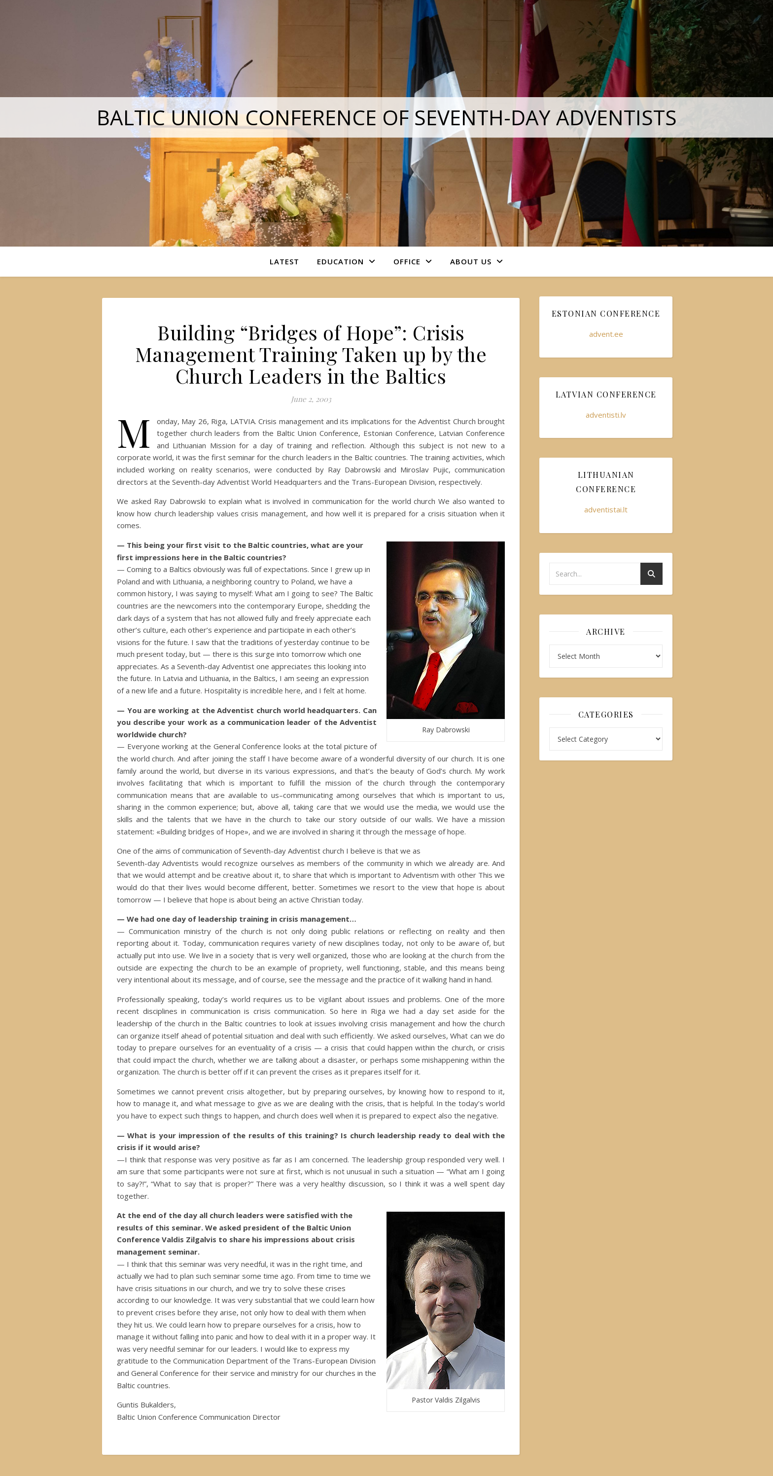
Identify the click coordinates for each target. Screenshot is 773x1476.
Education (340, 261)
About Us (471, 261)
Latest (284, 261)
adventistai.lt (606, 509)
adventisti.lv (606, 415)
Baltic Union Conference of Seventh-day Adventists (387, 117)
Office (407, 261)
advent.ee (606, 334)
